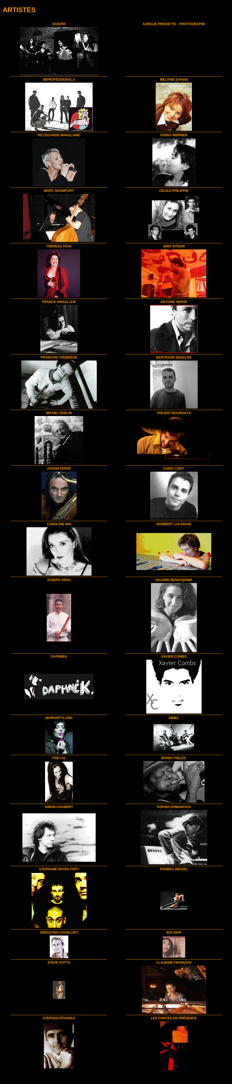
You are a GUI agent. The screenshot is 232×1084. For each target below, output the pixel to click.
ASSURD (59, 24)
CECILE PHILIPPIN (173, 191)
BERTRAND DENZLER (173, 357)
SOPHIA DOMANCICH (174, 807)
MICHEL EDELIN (59, 413)
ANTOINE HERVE (173, 302)
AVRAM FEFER (59, 469)
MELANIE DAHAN (174, 80)
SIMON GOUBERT (59, 807)
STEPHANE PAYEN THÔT (59, 869)
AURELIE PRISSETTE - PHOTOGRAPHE (173, 24)
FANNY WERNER (173, 135)
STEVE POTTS (59, 963)
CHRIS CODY (173, 469)
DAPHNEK (59, 657)
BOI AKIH (173, 932)
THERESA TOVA (59, 246)
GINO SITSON (174, 246)
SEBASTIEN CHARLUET (59, 932)
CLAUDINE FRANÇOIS (174, 963)
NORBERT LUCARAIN (174, 524)
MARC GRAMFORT (59, 191)
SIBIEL (173, 718)
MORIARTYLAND (58, 718)
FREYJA (58, 758)
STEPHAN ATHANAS (59, 1018)
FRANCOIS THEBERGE (59, 357)
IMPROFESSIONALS (59, 80)
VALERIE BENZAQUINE (173, 580)
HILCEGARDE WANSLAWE (59, 135)
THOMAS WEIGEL (174, 869)
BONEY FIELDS (173, 758)
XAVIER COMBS (174, 657)
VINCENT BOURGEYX (174, 413)
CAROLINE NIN (59, 524)
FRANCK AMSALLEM (59, 302)
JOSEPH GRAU (59, 580)
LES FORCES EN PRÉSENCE (174, 1018)
